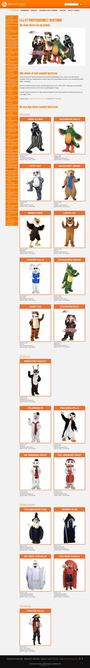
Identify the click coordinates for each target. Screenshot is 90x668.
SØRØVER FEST (11, 160)
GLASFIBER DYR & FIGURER (12, 49)
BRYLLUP (10, 163)
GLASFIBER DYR (12, 172)
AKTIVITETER (11, 63)
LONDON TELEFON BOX (12, 203)
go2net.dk (47, 665)
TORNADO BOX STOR (11, 137)
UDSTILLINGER (10, 21)
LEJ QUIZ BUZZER (12, 106)
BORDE (9, 196)
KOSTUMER (10, 169)
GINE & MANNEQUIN (11, 218)
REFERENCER (25, 10)
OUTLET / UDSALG (73, 10)
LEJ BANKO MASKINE (10, 93)
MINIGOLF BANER (12, 46)
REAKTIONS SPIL (12, 40)
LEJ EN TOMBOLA (12, 84)
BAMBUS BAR (11, 193)
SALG (7, 24)
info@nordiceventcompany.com (37, 99)
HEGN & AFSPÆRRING (11, 182)
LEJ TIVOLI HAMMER (10, 102)
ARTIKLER (34, 10)
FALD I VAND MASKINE (11, 88)
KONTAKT (63, 10)
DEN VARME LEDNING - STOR (12, 127)
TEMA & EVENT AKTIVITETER (10, 17)
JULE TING (10, 151)
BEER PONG (11, 141)
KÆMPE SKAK (11, 186)
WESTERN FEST (12, 157)
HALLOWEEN (11, 154)
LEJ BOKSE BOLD (12, 109)
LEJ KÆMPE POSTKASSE (11, 72)
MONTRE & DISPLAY (10, 147)
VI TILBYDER (14, 10)
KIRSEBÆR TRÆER (12, 166)
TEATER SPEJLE (11, 175)
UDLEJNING (9, 37)
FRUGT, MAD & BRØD (11, 59)
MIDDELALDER (11, 178)
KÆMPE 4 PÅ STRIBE (11, 118)
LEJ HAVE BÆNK (12, 81)
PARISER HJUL (11, 207)
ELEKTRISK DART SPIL (12, 214)
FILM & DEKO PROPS (11, 54)
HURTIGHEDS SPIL (12, 43)
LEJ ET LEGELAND (12, 144)
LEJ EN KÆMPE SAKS (11, 77)
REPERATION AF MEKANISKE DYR (10, 223)
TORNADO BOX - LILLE (12, 132)
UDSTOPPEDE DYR (12, 199)
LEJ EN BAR (10, 210)
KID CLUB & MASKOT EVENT (11, 33)
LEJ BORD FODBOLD (10, 113)
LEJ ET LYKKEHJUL (12, 66)
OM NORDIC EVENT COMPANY (48, 10)
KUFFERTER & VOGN (11, 189)
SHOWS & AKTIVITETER (9, 28)
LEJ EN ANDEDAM (12, 69)
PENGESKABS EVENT (11, 97)
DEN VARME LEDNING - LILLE (12, 122)
